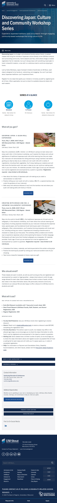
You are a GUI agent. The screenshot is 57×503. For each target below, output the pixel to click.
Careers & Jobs (35, 470)
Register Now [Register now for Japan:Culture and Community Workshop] (28, 193)
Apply (49, 468)
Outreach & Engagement (12, 10)
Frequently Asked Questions (28, 409)
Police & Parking (35, 479)
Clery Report (34, 481)
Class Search (20, 477)
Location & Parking (10, 364)
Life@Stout (6, 475)
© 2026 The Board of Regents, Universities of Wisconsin (18, 495)
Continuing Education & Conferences (27, 10)
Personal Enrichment (42, 10)
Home (3, 10)
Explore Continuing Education (14, 399)
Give (49, 476)
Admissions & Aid (8, 470)
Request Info (9, 501)
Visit (49, 472)
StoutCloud (20, 479)
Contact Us (5, 449)
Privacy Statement (13, 449)
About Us (6, 481)
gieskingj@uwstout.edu (24, 325)
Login (49, 479)
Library (33, 477)
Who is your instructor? (12, 359)
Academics (7, 472)
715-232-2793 (8, 379)
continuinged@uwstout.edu (11, 381)
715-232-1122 (26, 442)
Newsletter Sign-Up (28, 413)
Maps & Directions (22, 475)
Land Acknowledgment (26, 449)
